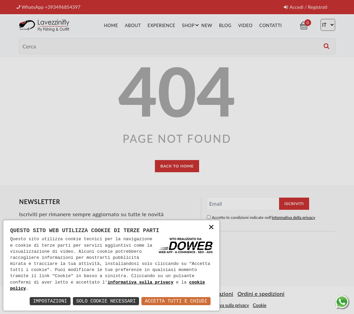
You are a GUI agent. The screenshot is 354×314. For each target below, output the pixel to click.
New (206, 25)
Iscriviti (294, 203)
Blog (225, 25)
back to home (176, 165)
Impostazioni (50, 301)
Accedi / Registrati (305, 7)
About (133, 25)
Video (245, 25)
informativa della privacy (293, 217)
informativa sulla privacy (140, 282)
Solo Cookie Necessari (106, 301)
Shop (191, 24)
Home (111, 25)
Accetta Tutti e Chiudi (176, 301)
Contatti (270, 25)
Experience (161, 25)
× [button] (211, 228)
